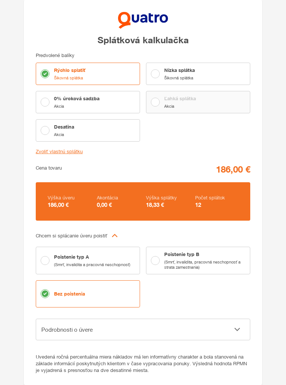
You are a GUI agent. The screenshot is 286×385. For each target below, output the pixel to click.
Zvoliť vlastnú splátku (59, 151)
